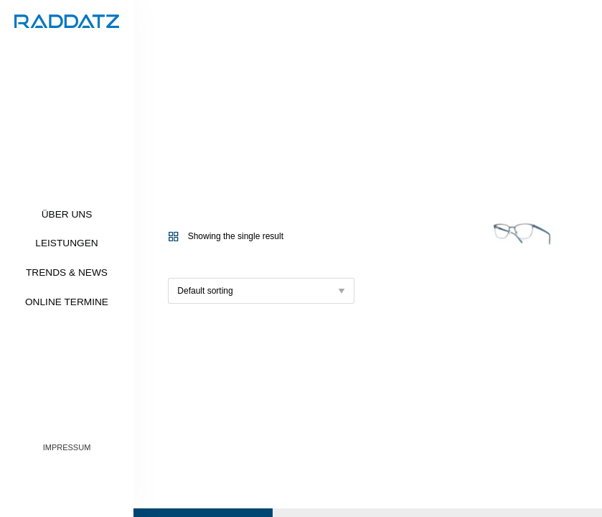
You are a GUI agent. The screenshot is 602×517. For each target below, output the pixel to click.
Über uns (67, 214)
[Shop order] (261, 291)
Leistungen (66, 243)
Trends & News (67, 272)
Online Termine (66, 302)
